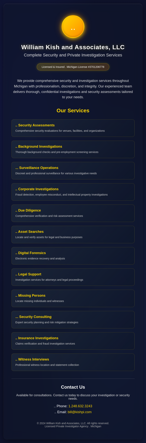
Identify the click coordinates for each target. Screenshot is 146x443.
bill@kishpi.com (79, 412)
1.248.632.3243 (80, 406)
